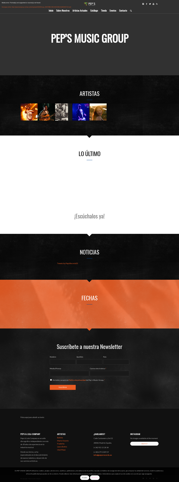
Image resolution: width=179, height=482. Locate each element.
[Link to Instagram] (143, 4)
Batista (60, 437)
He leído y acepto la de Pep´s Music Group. (79, 380)
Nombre (53, 357)
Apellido (79, 357)
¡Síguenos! (144, 443)
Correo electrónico (98, 368)
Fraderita (60, 444)
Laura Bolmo (62, 447)
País (104, 357)
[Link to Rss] (157, 4)
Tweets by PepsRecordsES (67, 263)
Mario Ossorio (63, 440)
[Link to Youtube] (153, 4)
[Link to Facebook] (146, 4)
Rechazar (95, 477)
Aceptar (84, 477)
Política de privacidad (77, 380)
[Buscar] (130, 10)
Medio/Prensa (55, 368)
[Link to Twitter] (150, 4)
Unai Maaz (61, 449)
